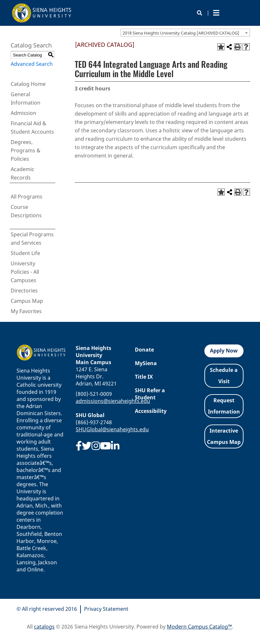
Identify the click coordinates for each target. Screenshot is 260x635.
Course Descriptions (26, 211)
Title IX (144, 376)
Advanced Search (32, 63)
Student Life (25, 253)
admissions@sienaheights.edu (113, 401)
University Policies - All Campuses (25, 272)
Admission (23, 113)
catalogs (44, 626)
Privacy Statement (106, 608)
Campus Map (27, 300)
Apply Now (224, 350)
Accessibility (151, 411)
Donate (144, 349)
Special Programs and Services (32, 238)
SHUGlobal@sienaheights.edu (112, 429)
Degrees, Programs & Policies (25, 150)
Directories (24, 290)
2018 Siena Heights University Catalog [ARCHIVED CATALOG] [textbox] (181, 33)
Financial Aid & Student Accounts (32, 127)
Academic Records (22, 173)
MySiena (146, 363)
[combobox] (185, 32)
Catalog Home (28, 83)
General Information (25, 98)
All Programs (26, 196)
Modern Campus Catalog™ (199, 626)
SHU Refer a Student (150, 394)
